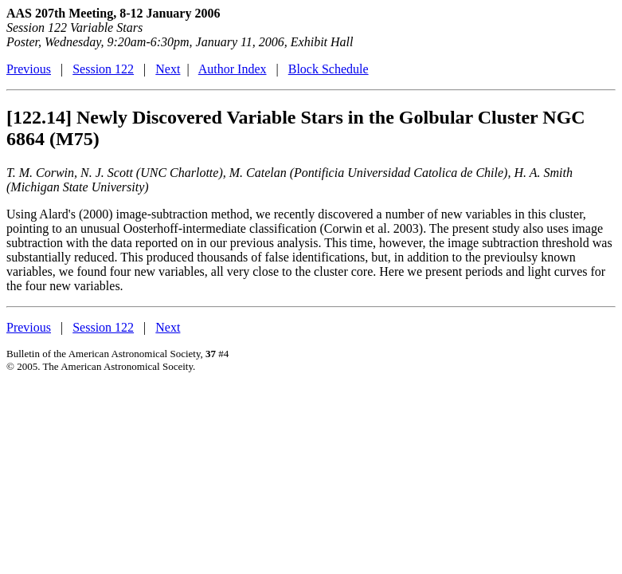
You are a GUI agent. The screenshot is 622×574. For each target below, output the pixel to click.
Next (167, 69)
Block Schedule (328, 69)
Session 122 (103, 69)
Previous (28, 69)
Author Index (232, 69)
